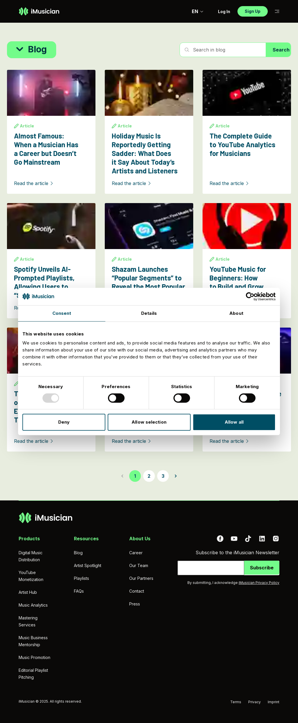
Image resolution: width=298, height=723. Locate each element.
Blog (78, 552)
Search (281, 50)
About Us (139, 538)
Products (29, 538)
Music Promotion (34, 657)
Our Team (138, 565)
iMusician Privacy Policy (259, 582)
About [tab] (236, 313)
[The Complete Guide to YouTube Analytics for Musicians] (247, 132)
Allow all (234, 422)
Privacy (254, 702)
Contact (136, 591)
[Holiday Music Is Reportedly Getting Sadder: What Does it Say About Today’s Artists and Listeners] (149, 132)
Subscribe (262, 568)
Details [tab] (149, 313)
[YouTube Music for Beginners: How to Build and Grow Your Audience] (247, 260)
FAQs (79, 591)
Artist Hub (28, 592)
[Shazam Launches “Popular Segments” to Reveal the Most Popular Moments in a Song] (149, 260)
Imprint (273, 702)
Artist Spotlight (87, 565)
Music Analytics (33, 605)
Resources (86, 538)
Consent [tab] (61, 313)
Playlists (81, 578)
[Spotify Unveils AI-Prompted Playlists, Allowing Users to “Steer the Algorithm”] (51, 260)
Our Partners (141, 578)
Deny (64, 422)
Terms (235, 702)
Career (136, 552)
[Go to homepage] (39, 11)
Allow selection (149, 422)
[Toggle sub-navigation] (277, 11)
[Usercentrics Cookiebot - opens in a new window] (250, 296)
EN (198, 11)
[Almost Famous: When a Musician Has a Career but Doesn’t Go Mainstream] (51, 132)
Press (134, 603)
